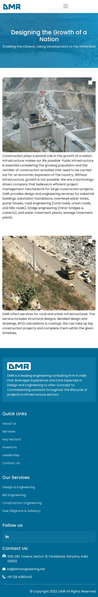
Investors (9, 447)
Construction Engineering (22, 503)
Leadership (10, 455)
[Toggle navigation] (66, 6)
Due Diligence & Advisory (21, 511)
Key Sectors (11, 439)
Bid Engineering (14, 495)
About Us (9, 423)
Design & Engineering (18, 487)
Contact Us (11, 463)
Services (8, 431)
